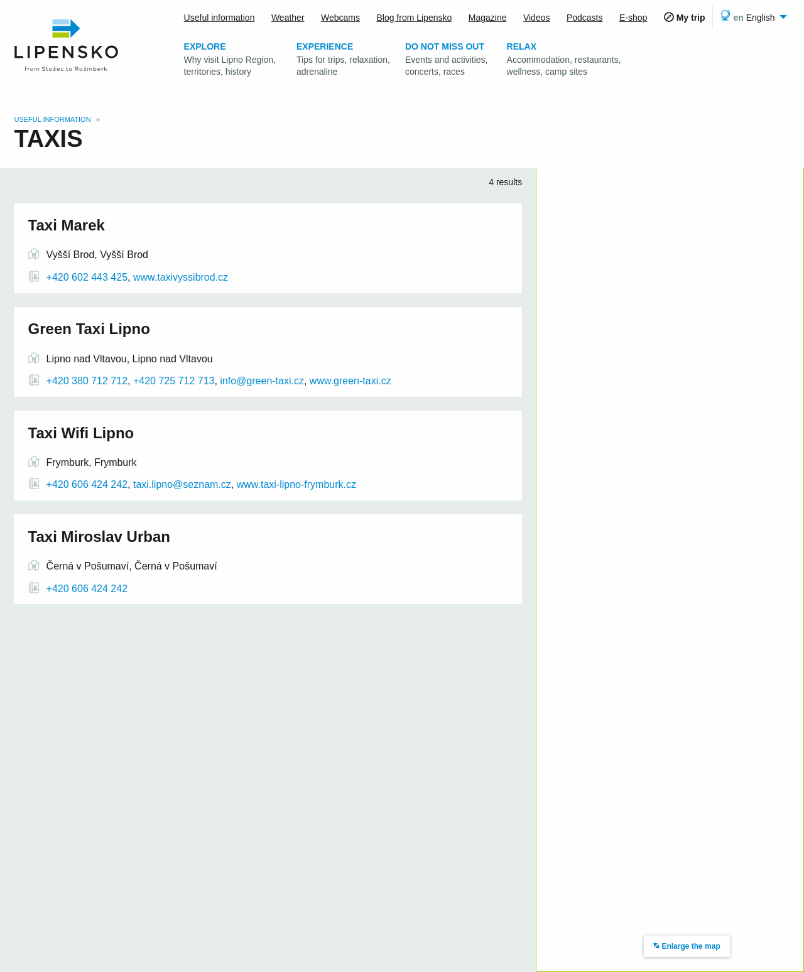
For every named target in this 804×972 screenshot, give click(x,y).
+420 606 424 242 (87, 484)
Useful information (53, 119)
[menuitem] (751, 17)
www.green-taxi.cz (350, 380)
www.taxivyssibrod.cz (180, 277)
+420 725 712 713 (173, 380)
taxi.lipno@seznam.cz (182, 484)
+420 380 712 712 (87, 380)
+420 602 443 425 (87, 277)
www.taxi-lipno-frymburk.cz (296, 484)
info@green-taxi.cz (262, 380)
